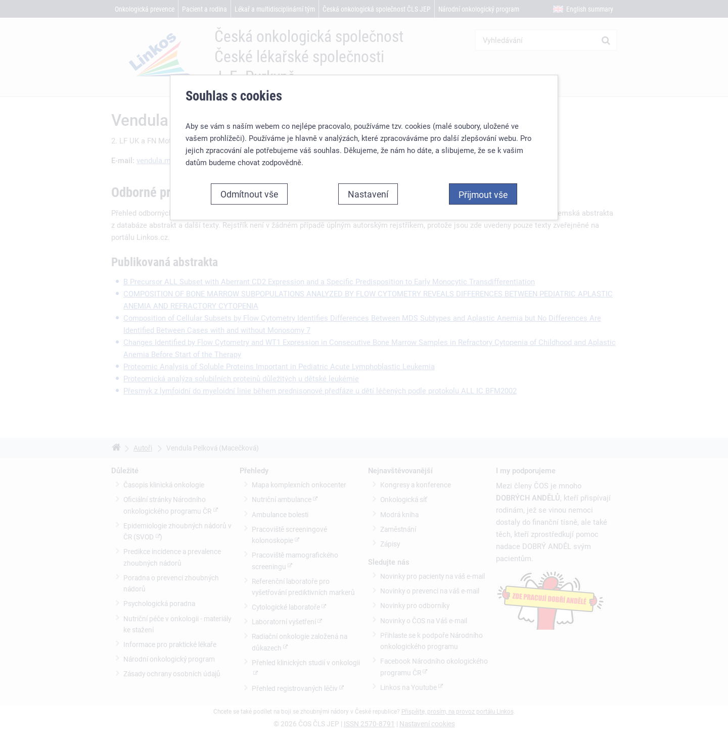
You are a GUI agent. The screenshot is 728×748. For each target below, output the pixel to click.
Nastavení (368, 194)
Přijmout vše (483, 194)
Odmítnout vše (249, 194)
